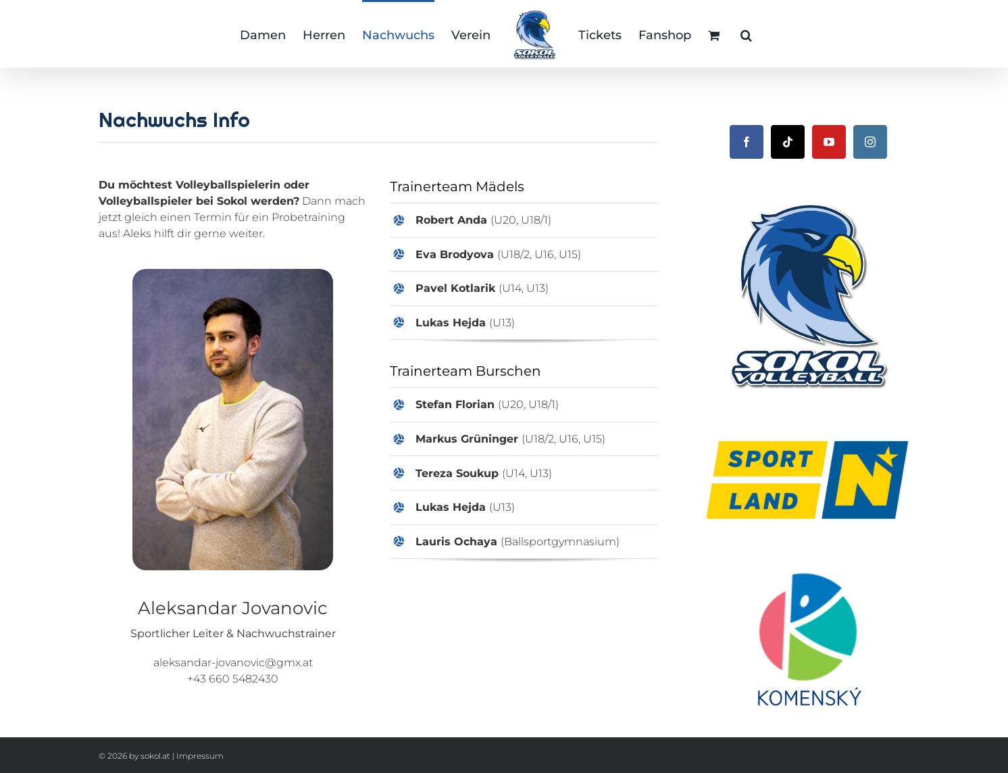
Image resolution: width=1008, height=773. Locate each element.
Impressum (200, 756)
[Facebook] (746, 142)
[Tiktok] (788, 142)
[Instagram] (870, 142)
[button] (746, 34)
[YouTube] (829, 142)
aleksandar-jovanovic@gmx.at (233, 662)
